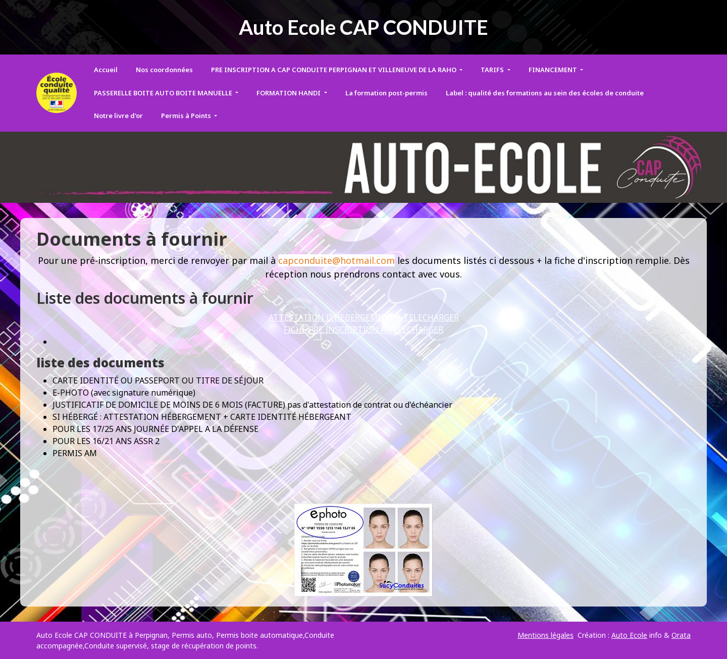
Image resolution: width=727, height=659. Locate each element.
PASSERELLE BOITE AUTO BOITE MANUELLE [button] (164, 92)
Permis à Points (187, 115)
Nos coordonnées (164, 69)
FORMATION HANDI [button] (289, 92)
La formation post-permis (386, 92)
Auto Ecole (629, 635)
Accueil (106, 69)
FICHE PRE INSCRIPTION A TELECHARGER (363, 329)
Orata (681, 635)
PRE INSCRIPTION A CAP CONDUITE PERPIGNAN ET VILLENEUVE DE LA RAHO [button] (334, 69)
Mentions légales (545, 635)
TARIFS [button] (493, 69)
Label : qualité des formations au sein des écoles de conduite (545, 92)
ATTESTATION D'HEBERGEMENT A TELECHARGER (364, 317)
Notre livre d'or (118, 115)
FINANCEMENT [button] (554, 69)
